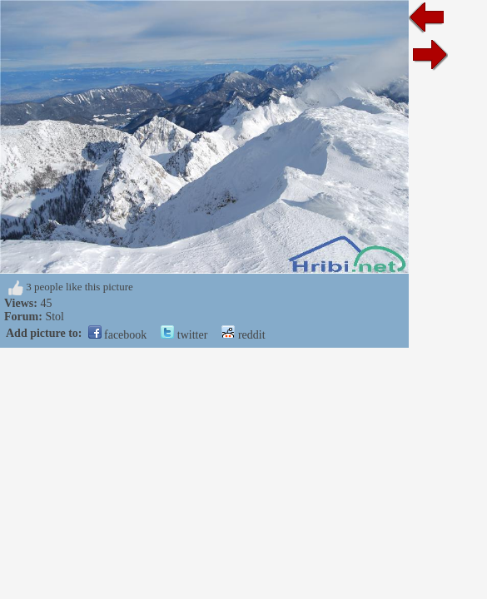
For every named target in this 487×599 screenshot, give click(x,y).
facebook (117, 335)
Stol (54, 316)
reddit (243, 335)
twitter (184, 335)
